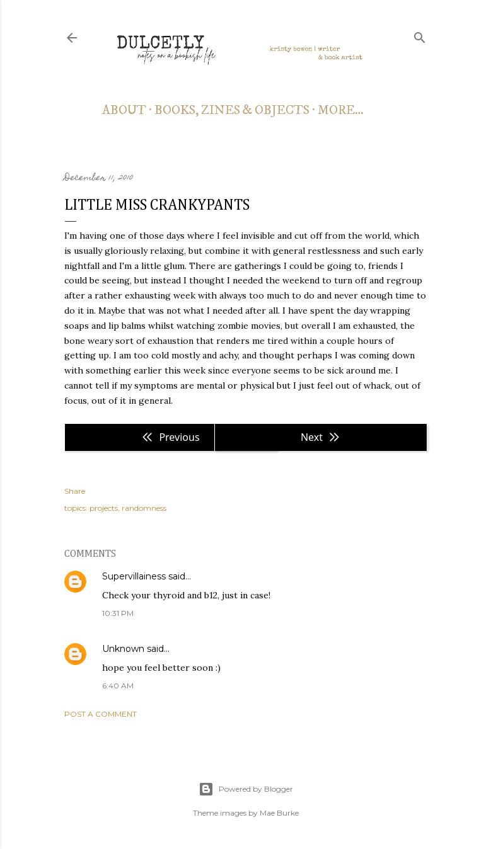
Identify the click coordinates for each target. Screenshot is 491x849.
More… (341, 110)
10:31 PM (118, 613)
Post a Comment (100, 714)
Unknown (123, 648)
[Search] (419, 35)
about (124, 110)
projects (104, 508)
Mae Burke (279, 813)
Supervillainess (134, 576)
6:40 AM (118, 685)
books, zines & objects (231, 110)
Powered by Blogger (246, 789)
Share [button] (74, 491)
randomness (144, 508)
